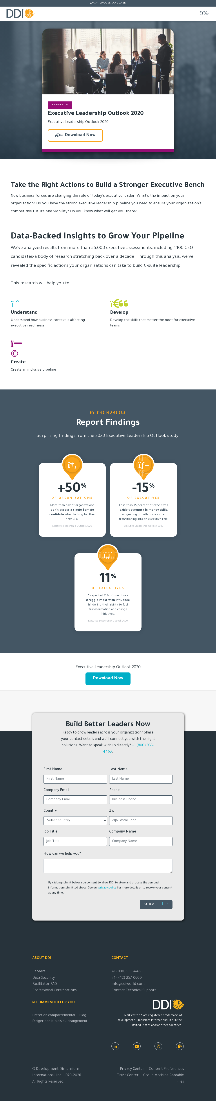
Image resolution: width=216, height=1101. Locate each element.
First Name (53, 769)
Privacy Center (132, 1069)
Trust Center (128, 1076)
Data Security (44, 978)
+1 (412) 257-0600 (127, 978)
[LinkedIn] (115, 1046)
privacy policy (107, 888)
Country (50, 811)
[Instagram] (158, 1046)
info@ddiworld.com (128, 984)
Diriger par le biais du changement (59, 1021)
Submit (156, 904)
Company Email (56, 790)
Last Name (118, 769)
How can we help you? (62, 854)
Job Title (51, 832)
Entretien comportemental (53, 1015)
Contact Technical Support (134, 991)
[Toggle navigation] (204, 13)
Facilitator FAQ (45, 984)
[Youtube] (137, 1046)
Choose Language (113, 3)
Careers (39, 972)
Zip (111, 811)
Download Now (75, 135)
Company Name (122, 832)
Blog (82, 1015)
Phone (114, 790)
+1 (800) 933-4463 (127, 972)
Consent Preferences (166, 1069)
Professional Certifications (55, 991)
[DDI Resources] (180, 1046)
